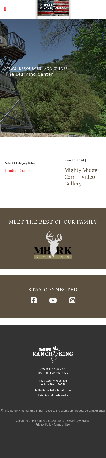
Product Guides (18, 170)
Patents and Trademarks (53, 395)
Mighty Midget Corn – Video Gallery (81, 176)
